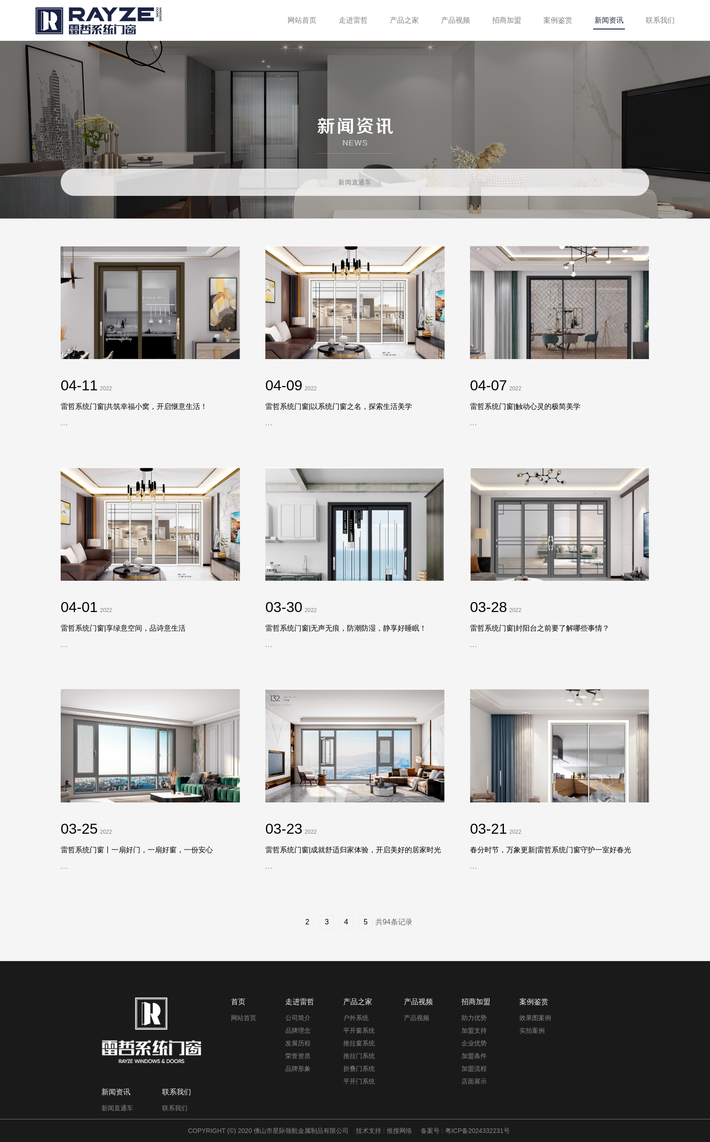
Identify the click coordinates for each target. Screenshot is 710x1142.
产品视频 (416, 1017)
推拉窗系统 (359, 1043)
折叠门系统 (359, 1068)
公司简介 (298, 1017)
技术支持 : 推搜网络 (384, 1130)
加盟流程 (474, 1068)
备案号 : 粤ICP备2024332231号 (465, 1130)
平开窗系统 (359, 1030)
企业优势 (474, 1043)
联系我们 (174, 1108)
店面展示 (474, 1081)
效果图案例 (535, 1017)
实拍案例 (532, 1030)
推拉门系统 (359, 1055)
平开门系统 (359, 1081)
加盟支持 (474, 1030)
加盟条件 (474, 1055)
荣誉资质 (298, 1055)
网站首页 (243, 1017)
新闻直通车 (355, 182)
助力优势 (474, 1017)
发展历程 (298, 1043)
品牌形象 (298, 1068)
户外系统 (356, 1017)
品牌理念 (298, 1030)
